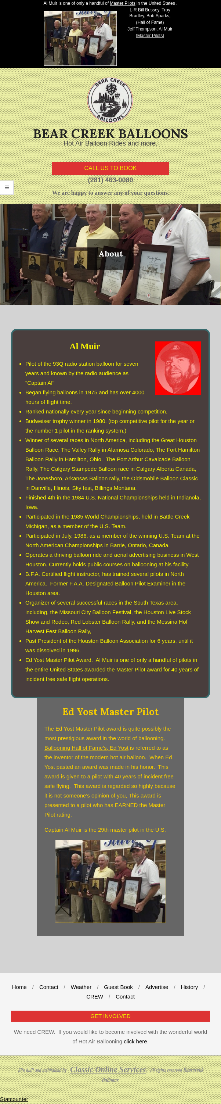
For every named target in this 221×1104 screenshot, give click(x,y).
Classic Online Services (108, 1069)
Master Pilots (122, 3)
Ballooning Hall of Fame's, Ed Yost (86, 748)
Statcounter (14, 1099)
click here (135, 1041)
